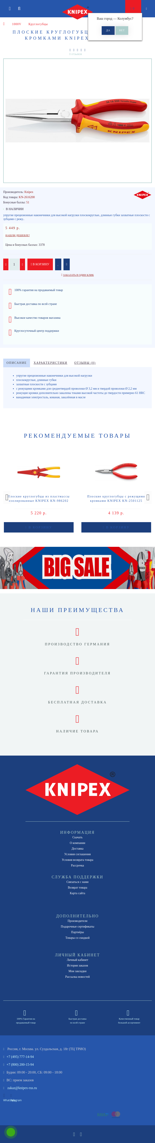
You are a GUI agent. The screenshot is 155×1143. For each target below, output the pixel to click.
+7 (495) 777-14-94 (20, 1057)
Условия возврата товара (77, 859)
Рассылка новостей (77, 976)
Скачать (78, 837)
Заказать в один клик (78, 275)
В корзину (40, 264)
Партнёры (77, 932)
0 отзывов (75, 54)
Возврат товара (77, 887)
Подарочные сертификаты (77, 926)
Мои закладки (77, 971)
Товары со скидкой (77, 937)
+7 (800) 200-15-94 (20, 1064)
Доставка (77, 848)
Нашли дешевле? (17, 235)
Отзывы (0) (85, 362)
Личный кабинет (77, 960)
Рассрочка (77, 865)
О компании (77, 843)
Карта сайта (77, 893)
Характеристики (50, 362)
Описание (16, 362)
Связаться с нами (77, 882)
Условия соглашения (77, 854)
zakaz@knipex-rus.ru (22, 1088)
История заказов (77, 965)
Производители (77, 921)
